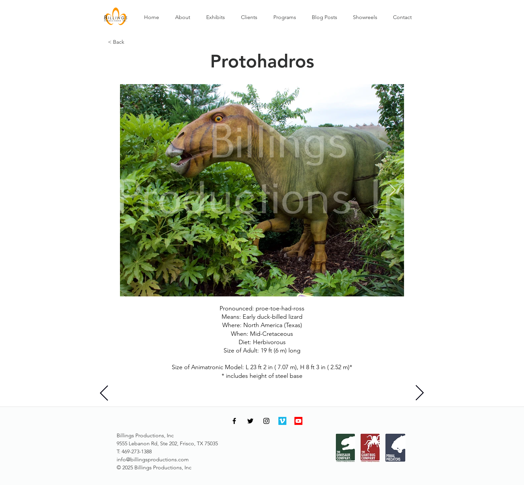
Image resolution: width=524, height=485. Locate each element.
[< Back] (130, 42)
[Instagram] (266, 421)
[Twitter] (250, 421)
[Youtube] (298, 421)
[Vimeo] (282, 421)
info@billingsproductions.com (153, 459)
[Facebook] (234, 421)
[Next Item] (392, 190)
